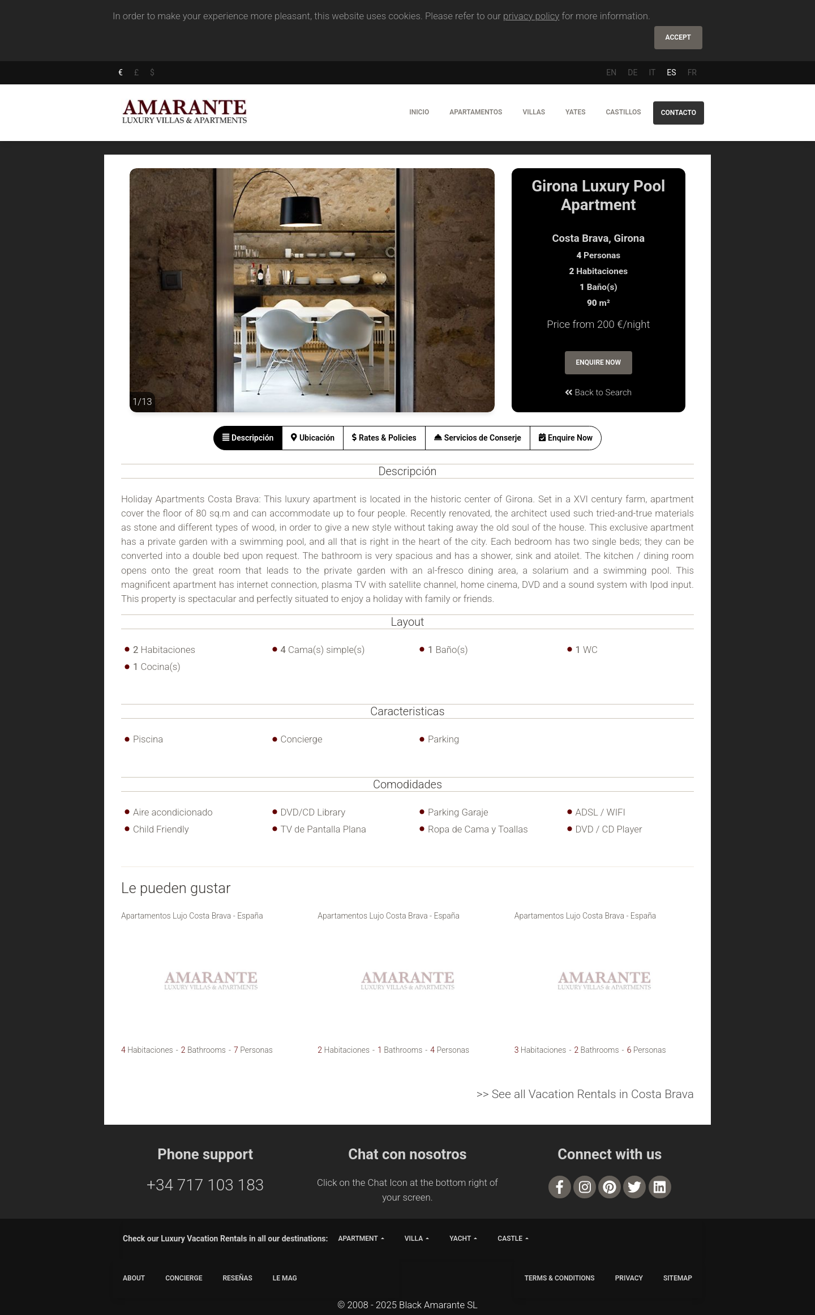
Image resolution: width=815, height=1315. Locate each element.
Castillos (623, 112)
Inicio (419, 112)
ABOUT (134, 1278)
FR (692, 72)
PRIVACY (629, 1278)
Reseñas (237, 1278)
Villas (533, 112)
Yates (575, 112)
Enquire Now (598, 362)
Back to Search (598, 392)
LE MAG (285, 1278)
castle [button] (509, 1239)
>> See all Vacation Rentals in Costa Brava (585, 1094)
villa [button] (414, 1239)
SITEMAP (677, 1278)
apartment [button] (358, 1239)
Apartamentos (475, 112)
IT (652, 72)
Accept (678, 37)
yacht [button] (460, 1239)
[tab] (248, 438)
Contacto (678, 113)
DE (632, 72)
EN (611, 72)
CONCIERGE (183, 1278)
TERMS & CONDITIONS (560, 1278)
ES (671, 72)
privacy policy (531, 16)
